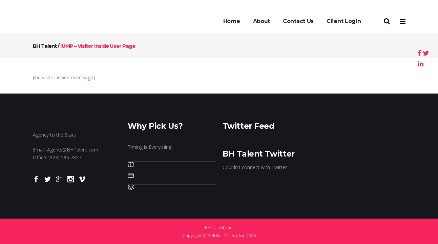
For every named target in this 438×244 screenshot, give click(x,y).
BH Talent (45, 46)
